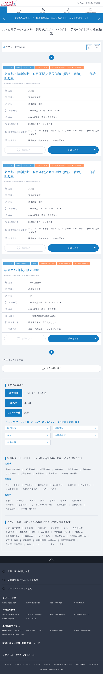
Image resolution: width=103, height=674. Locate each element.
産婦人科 (21, 500)
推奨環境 (47, 664)
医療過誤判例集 (8, 618)
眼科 (42, 500)
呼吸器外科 (86, 485)
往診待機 (23, 532)
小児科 (53, 500)
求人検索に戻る (54, 368)
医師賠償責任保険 (9, 603)
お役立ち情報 (9, 610)
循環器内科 (45, 469)
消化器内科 (30, 469)
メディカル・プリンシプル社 (16, 655)
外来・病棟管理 (13, 528)
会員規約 (37, 664)
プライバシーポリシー (22, 664)
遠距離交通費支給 (78, 536)
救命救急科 (62, 505)
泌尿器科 (10, 505)
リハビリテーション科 (42, 505)
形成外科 (72, 485)
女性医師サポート (57, 630)
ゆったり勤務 (44, 536)
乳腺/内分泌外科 (30, 489)
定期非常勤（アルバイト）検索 (23, 580)
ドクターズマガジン (81, 614)
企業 (62, 544)
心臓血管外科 (12, 489)
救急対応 (29, 528)
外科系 (8, 479)
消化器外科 (58, 485)
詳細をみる (73, 150)
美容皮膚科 (11, 509)
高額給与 (29, 536)
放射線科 (23, 505)
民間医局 (9, 3)
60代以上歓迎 (12, 540)
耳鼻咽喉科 (76, 500)
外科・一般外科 (13, 485)
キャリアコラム (32, 618)
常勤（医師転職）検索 (19, 571)
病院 (29, 544)
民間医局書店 (79, 603)
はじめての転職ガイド (10, 614)
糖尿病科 (40, 473)
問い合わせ (81, 3)
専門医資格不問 (68, 540)
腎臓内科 (53, 473)
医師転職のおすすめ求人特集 (13, 634)
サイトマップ (93, 664)
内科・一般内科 (13, 469)
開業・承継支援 (56, 603)
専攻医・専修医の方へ (82, 630)
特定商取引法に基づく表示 (63, 664)
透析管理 (59, 428)
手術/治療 (10, 532)
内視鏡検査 (60, 435)
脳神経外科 (43, 485)
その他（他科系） (29, 509)
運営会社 (8, 664)
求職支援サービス (11, 626)
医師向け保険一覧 (33, 603)
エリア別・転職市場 (34, 614)
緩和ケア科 (77, 505)
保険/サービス (9, 598)
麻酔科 (9, 500)
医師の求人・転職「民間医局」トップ (21, 643)
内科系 (8, 463)
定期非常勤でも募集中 (46, 540)
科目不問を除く (13, 536)
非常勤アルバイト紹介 (34, 630)
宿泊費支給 (60, 536)
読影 (34, 532)
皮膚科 (33, 500)
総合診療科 (26, 473)
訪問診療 (11, 428)
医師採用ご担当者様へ (93, 3)
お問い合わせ (80, 664)
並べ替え (89, 45)
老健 (53, 544)
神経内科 (59, 469)
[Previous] (4, 18)
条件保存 (97, 45)
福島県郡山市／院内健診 (21, 270)
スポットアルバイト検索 (20, 588)
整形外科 (29, 485)
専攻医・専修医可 (14, 544)
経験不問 (27, 540)
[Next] (99, 18)
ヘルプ (72, 3)
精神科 (63, 500)
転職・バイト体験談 (57, 614)
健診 (9, 435)
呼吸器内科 (73, 469)
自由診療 (11, 442)
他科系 (8, 495)
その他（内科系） (70, 473)
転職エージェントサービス (12, 630)
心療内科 (87, 469)
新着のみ (79, 532)
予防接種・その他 (62, 532)
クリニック (41, 544)
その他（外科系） (50, 489)
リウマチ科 (11, 473)
